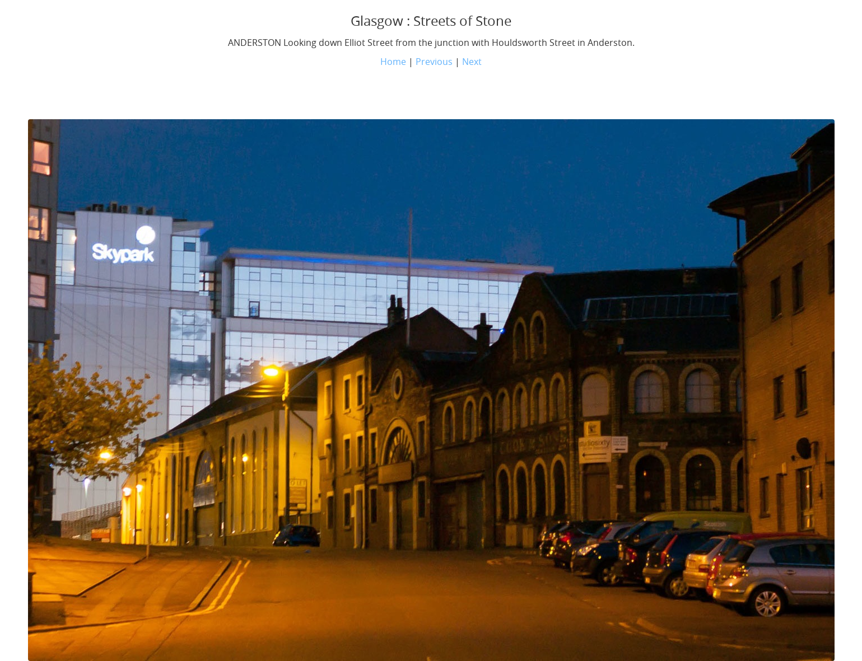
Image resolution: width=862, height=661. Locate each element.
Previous (434, 61)
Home (393, 61)
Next (472, 61)
